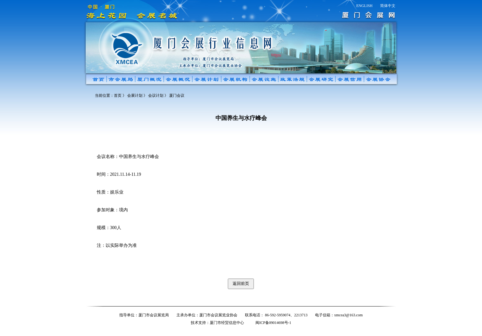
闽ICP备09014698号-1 (273, 322)
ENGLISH (364, 5)
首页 (118, 95)
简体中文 (387, 5)
